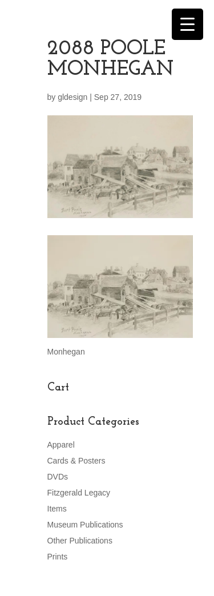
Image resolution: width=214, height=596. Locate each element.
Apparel (61, 444)
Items (57, 508)
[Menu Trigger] (187, 24)
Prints (57, 556)
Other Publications (79, 540)
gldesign (72, 97)
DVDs (57, 476)
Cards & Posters (76, 460)
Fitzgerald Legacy (79, 492)
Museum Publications (85, 524)
